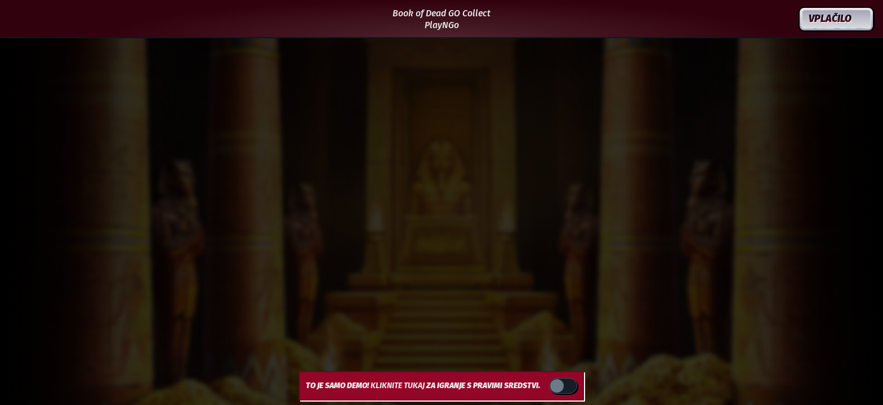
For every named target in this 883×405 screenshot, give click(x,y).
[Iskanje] (754, 19)
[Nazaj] (19, 19)
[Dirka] (781, 19)
